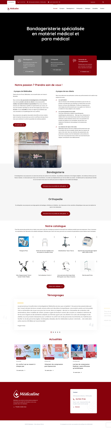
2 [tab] (53, 332)
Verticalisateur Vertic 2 (44, 275)
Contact (102, 8)
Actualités (95, 8)
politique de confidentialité (87, 424)
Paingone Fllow (23, 250)
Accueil (55, 8)
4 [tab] (57, 332)
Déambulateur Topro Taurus (66, 250)
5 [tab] (59, 332)
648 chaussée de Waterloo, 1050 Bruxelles (37, 2)
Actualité (19, 358)
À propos (62, 8)
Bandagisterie (70, 8)
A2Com (42, 424)
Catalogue (87, 8)
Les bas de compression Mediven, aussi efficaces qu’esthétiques (81, 366)
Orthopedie (79, 8)
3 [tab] (55, 332)
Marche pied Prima (87, 275)
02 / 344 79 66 (22, 2)
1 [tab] (51, 332)
